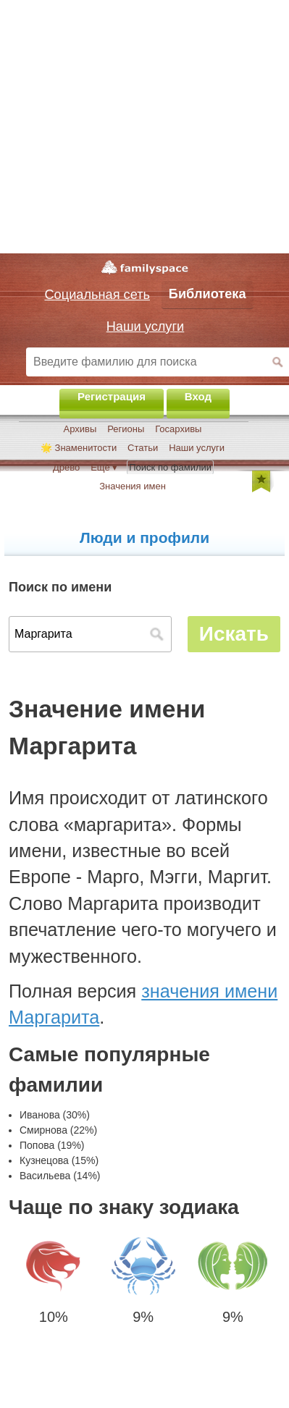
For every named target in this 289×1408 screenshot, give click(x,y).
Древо (66, 467)
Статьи (142, 447)
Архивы (80, 428)
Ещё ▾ (104, 467)
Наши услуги (197, 447)
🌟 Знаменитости (79, 447)
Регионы (125, 428)
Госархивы (178, 428)
